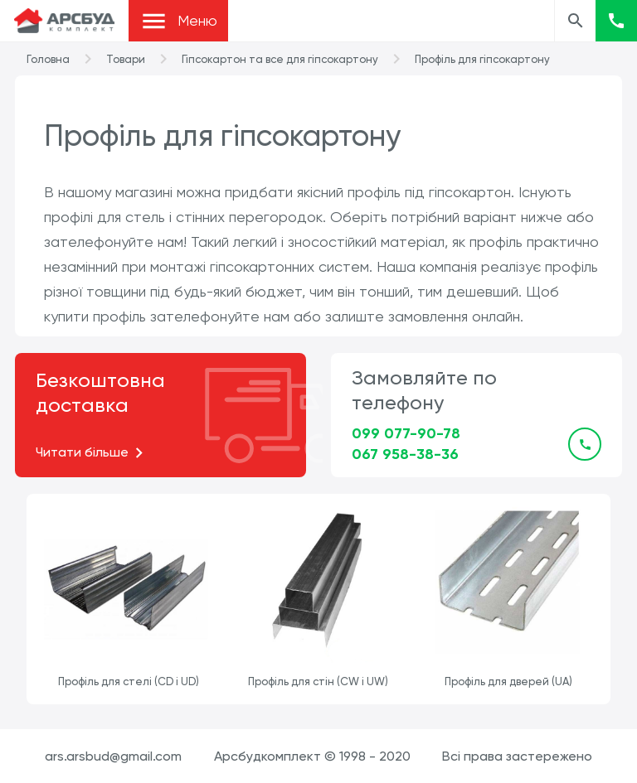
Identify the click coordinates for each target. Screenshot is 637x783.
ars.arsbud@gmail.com (113, 756)
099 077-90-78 (406, 433)
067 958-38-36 (405, 454)
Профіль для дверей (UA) (508, 681)
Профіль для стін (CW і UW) (318, 681)
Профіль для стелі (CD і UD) (128, 681)
